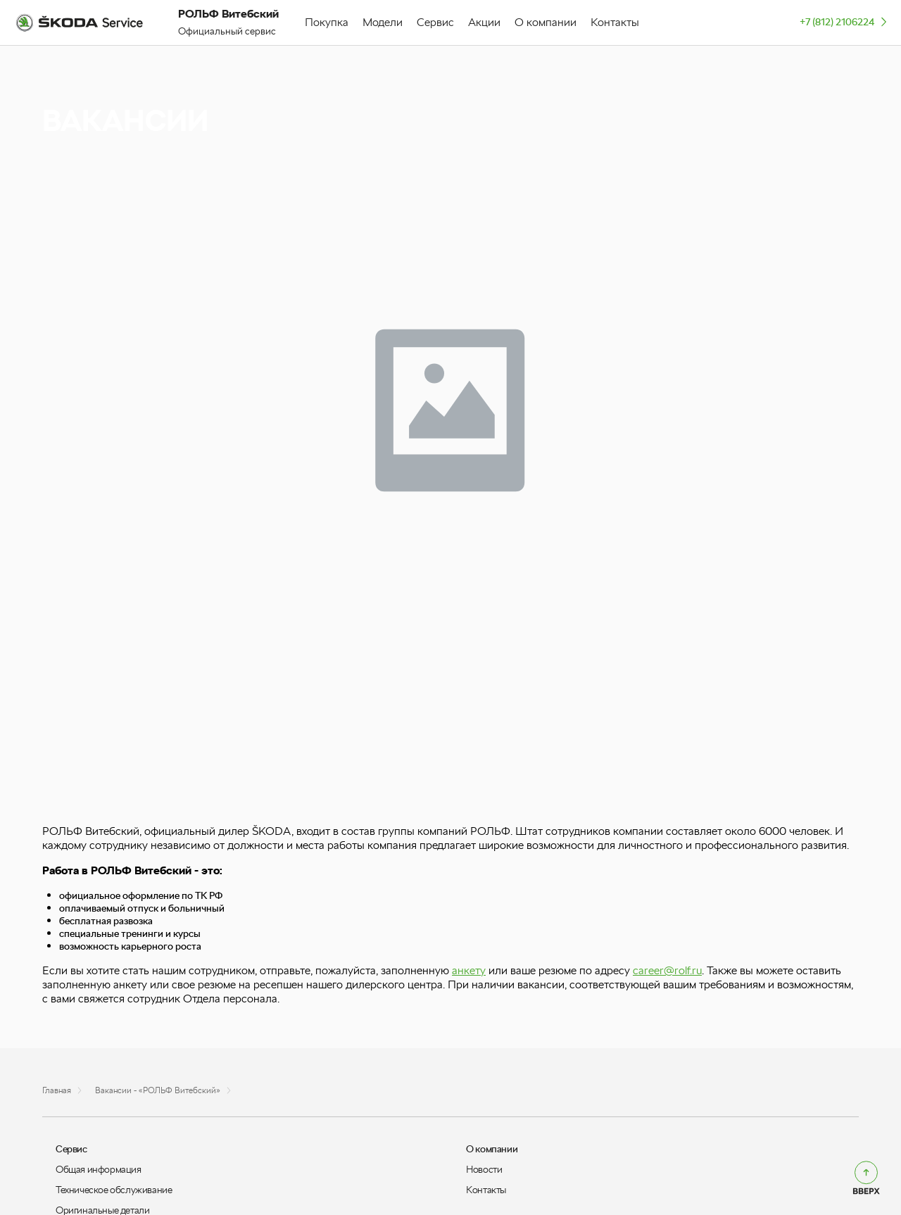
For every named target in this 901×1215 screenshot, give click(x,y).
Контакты (486, 1189)
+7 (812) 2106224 (845, 21)
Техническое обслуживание (114, 1189)
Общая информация (98, 1169)
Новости (484, 1169)
